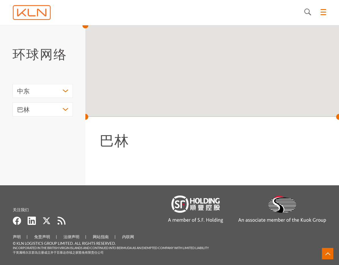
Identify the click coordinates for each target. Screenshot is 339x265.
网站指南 (101, 236)
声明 (17, 236)
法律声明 (71, 236)
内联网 (128, 236)
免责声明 (42, 236)
